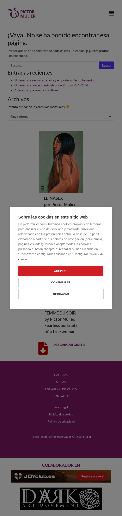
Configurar (61, 282)
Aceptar (61, 271)
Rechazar (61, 294)
